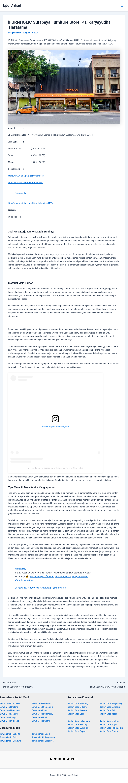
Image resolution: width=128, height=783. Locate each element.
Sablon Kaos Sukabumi (78, 728)
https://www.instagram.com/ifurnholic (26, 176)
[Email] (77, 759)
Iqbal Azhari (12, 6)
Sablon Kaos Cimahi (109, 731)
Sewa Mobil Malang (9, 707)
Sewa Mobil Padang (41, 721)
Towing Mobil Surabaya (43, 741)
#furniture (49, 576)
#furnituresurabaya (24, 580)
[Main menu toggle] (122, 6)
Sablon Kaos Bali (107, 710)
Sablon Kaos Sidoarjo (77, 707)
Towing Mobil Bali (8, 737)
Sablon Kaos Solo (76, 714)
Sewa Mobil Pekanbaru (42, 714)
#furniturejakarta (63, 576)
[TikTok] (68, 759)
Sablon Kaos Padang (77, 724)
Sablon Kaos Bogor (108, 724)
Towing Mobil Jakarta (10, 734)
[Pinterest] (72, 759)
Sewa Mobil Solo (39, 710)
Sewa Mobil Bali (39, 717)
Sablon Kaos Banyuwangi (111, 703)
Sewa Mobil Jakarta (9, 714)
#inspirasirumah (80, 576)
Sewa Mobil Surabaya (10, 703)
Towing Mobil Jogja (41, 734)
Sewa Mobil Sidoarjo (9, 721)
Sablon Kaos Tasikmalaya (111, 728)
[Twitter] (55, 759)
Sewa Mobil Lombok (41, 703)
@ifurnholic (21, 193)
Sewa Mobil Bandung (10, 710)
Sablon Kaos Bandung (78, 703)
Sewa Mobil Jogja (8, 717)
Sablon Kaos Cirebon (109, 721)
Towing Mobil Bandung (10, 741)
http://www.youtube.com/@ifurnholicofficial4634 (30, 203)
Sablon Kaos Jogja (108, 714)
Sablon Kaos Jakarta (77, 710)
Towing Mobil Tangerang (43, 737)
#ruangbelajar (37, 576)
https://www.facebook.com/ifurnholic (25, 182)
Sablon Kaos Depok (77, 731)
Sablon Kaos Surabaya (110, 707)
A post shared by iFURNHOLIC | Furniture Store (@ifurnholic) (55, 468)
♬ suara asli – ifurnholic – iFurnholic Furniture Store (41, 587)
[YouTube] (64, 759)
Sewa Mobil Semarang (42, 707)
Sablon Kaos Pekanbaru (79, 721)
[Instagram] (59, 759)
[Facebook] (51, 759)
